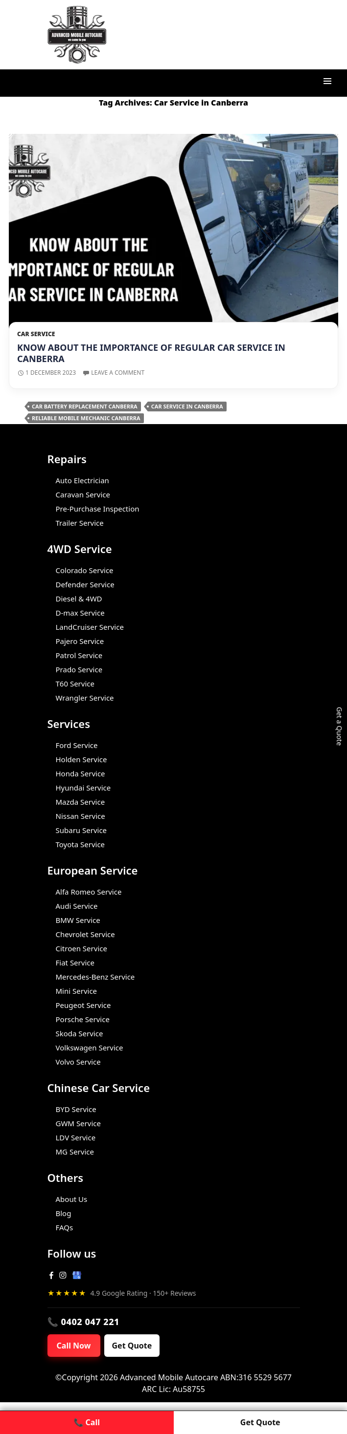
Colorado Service (85, 570)
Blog (63, 1213)
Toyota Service (80, 844)
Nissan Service (80, 816)
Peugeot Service (83, 1005)
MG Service (75, 1151)
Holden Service (81, 759)
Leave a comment (117, 372)
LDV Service (76, 1137)
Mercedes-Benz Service (95, 977)
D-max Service (80, 613)
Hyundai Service (83, 787)
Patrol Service (79, 655)
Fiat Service (75, 962)
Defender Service (85, 584)
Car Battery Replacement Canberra (85, 406)
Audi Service (77, 906)
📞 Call (87, 1422)
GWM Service (78, 1123)
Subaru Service (81, 830)
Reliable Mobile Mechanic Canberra (86, 418)
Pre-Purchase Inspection (97, 509)
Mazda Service (80, 802)
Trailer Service (80, 523)
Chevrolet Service (85, 934)
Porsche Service (83, 1019)
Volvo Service (78, 1062)
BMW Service (78, 920)
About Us (72, 1199)
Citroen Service (81, 948)
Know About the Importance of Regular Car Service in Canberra (151, 353)
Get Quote (132, 1345)
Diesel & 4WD (79, 598)
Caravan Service (83, 494)
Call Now (74, 1345)
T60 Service (75, 683)
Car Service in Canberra (187, 406)
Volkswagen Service (89, 1047)
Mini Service (76, 991)
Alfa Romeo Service (89, 892)
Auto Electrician (82, 480)
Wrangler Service (85, 698)
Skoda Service (79, 1033)
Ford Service (77, 745)
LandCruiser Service (90, 627)
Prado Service (79, 669)
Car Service (36, 334)
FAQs (64, 1227)
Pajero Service (80, 641)
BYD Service (76, 1109)
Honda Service (80, 773)
